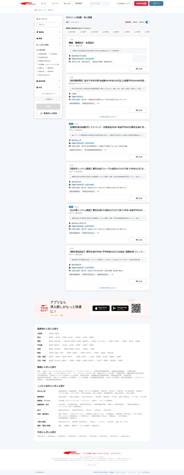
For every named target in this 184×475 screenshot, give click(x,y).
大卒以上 (112, 391)
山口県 (92, 357)
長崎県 (78, 360)
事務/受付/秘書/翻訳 (118, 371)
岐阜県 (85, 349)
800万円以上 (104, 436)
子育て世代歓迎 (86, 393)
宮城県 (64, 337)
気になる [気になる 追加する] (139, 69)
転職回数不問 (108, 393)
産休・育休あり (63, 414)
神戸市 (88, 353)
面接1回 (74, 425)
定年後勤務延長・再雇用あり (67, 418)
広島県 (78, 357)
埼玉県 (137, 32)
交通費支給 (110, 414)
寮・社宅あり (138, 414)
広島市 (84, 357)
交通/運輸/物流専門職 (97, 377)
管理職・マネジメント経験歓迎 (89, 391)
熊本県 (85, 360)
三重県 (92, 349)
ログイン (156, 3)
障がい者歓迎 (97, 393)
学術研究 (40, 379)
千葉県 (111, 341)
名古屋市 (94, 32)
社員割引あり (85, 416)
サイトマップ (132, 472)
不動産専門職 (120, 373)
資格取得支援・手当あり (99, 416)
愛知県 (51, 349)
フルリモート (85, 400)
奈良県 (96, 353)
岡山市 (70, 357)
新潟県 (51, 345)
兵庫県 (83, 353)
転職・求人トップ (40, 10)
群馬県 (138, 341)
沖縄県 (120, 360)
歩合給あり (97, 410)
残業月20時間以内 (133, 404)
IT (74, 373)
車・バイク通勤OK (106, 400)
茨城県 (124, 341)
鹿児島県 (113, 360)
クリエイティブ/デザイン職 (86, 373)
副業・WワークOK (122, 422)
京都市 (75, 353)
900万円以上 (114, 436)
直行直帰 (110, 422)
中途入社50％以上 (87, 397)
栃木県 (131, 341)
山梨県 (85, 345)
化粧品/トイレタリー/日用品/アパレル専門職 (64, 375)
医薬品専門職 (84, 375)
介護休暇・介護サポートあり (95, 414)
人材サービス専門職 (112, 377)
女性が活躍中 (62, 397)
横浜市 (116, 32)
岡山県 (64, 357)
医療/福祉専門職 (116, 375)
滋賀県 (103, 353)
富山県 (65, 345)
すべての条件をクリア (48, 94)
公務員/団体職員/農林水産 (53, 379)
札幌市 (57, 333)
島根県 (58, 357)
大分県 (99, 360)
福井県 (78, 345)
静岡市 (72, 349)
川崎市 (126, 32)
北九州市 (57, 360)
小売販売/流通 (131, 371)
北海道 (51, 333)
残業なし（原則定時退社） (116, 404)
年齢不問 (104, 391)
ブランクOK (74, 393)
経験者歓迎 (72, 391)
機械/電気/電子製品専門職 (135, 373)
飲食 (50, 373)
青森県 (51, 337)
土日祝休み (61, 404)
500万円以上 (73, 436)
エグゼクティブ (139, 377)
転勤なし (95, 400)
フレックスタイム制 (64, 406)
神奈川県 (148, 32)
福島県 (91, 337)
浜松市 (77, 349)
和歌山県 (110, 353)
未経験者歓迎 (62, 391)
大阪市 (83, 32)
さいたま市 (101, 341)
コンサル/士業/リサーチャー (63, 373)
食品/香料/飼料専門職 (44, 377)
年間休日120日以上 (86, 404)
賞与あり (89, 410)
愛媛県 (112, 357)
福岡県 (51, 360)
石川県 (71, 345)
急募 (59, 425)
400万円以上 (62, 436)
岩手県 (58, 337)
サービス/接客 (41, 373)
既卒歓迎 (139, 391)
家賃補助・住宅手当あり (124, 414)
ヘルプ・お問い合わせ (144, 472)
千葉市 (116, 341)
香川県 (105, 357)
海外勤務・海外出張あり (80, 422)
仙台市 (70, 337)
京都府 (69, 353)
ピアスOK (143, 397)
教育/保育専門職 (126, 377)
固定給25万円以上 (64, 410)
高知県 (119, 357)
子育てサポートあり (77, 414)
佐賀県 (72, 360)
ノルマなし (101, 422)
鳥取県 (51, 357)
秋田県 (78, 337)
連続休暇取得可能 (100, 404)
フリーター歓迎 (63, 393)
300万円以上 (52, 436)
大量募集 (66, 425)
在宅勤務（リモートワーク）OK (68, 400)
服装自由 (106, 397)
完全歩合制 (107, 410)
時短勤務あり (78, 406)
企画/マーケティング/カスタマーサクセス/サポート (59, 371)
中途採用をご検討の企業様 (100, 472)
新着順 (135, 22)
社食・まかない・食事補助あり (68, 416)
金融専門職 (127, 375)
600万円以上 (83, 436)
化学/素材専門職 (42, 375)
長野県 (91, 345)
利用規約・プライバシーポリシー (118, 472)
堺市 (61, 353)
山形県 (85, 337)
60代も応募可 (119, 393)
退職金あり (113, 416)
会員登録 (141, 3)
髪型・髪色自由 (124, 397)
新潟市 (57, 345)
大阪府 (51, 353)
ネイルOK (134, 397)
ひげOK (114, 397)
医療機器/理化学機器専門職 (100, 375)
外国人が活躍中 (74, 397)
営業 (38, 371)
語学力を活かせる (64, 422)
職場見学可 (95, 425)
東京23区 (71, 32)
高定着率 (98, 397)
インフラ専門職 (83, 377)
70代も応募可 (130, 393)
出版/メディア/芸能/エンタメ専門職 (64, 377)
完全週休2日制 (72, 404)
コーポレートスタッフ (84, 371)
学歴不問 (120, 391)
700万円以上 (94, 436)
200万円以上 (41, 436)
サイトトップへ (92, 465)
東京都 (105, 32)
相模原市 (85, 341)
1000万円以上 (125, 436)
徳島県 (98, 357)
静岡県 (66, 349)
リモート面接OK (84, 425)
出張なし (93, 422)
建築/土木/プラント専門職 (106, 373)
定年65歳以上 (123, 416)
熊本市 (91, 360)
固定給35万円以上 (78, 410)
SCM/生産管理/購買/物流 (101, 371)
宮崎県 (106, 360)
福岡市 (64, 360)
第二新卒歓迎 (129, 391)
